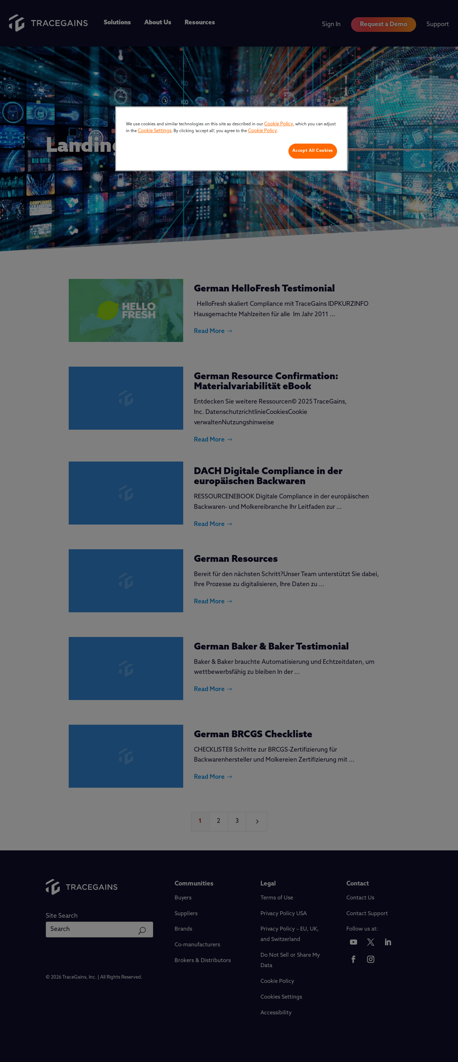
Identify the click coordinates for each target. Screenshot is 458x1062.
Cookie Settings (154, 131)
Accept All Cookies (312, 151)
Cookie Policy (278, 124)
